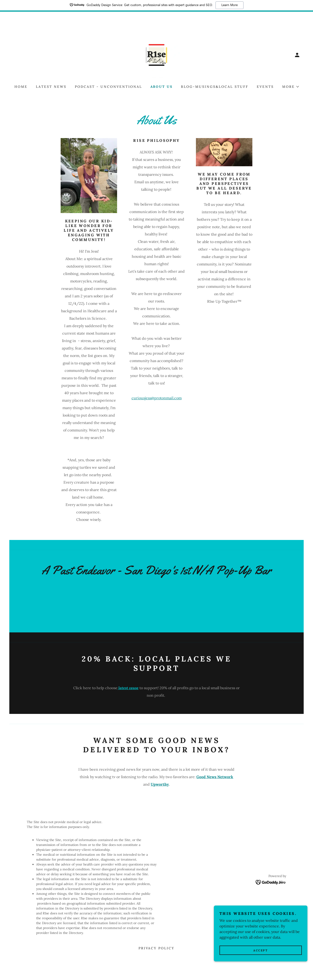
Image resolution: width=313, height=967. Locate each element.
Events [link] (265, 87)
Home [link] (21, 87)
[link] (156, 54)
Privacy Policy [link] (157, 948)
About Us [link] (161, 87)
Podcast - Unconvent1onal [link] (108, 87)
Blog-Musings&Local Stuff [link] (214, 87)
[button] (297, 55)
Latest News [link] (51, 87)
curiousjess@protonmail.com (157, 398)
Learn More (229, 5)
